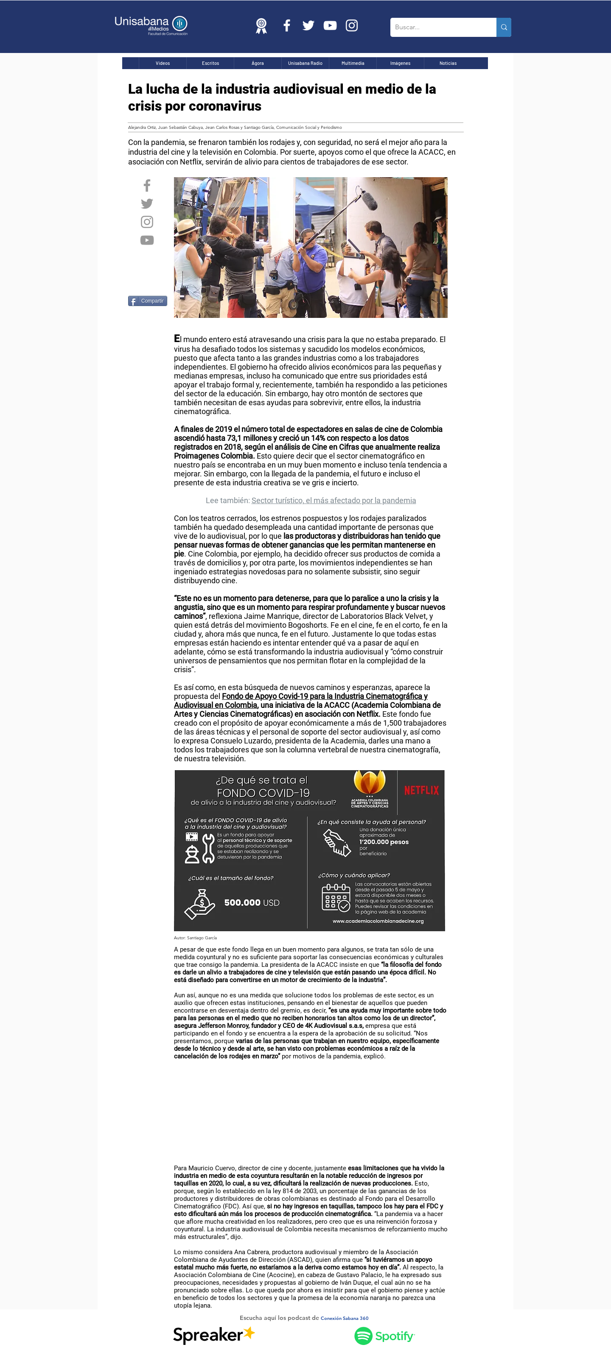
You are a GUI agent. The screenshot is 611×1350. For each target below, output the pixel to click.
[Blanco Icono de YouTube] (330, 25)
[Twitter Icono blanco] (308, 25)
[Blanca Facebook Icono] (287, 25)
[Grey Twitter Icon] (147, 203)
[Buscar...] (437, 27)
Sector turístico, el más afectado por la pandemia (334, 500)
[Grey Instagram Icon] (147, 222)
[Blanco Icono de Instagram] (352, 25)
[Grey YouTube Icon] (147, 240)
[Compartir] (147, 301)
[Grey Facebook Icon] (147, 185)
